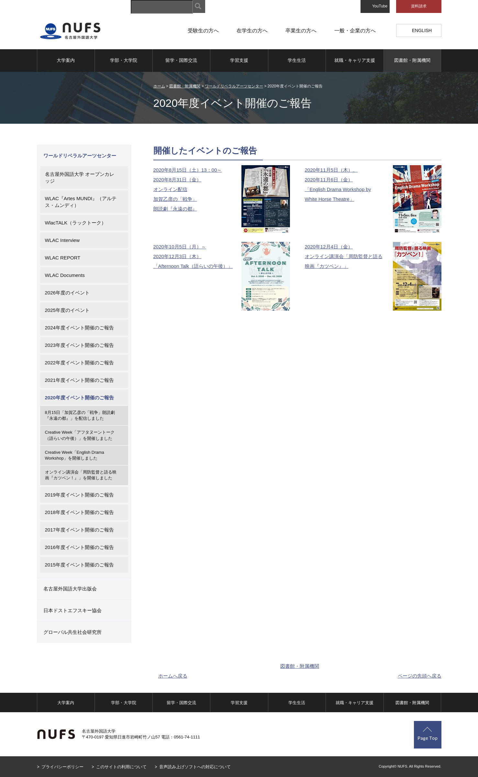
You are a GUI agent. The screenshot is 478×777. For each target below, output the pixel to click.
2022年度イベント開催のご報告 (79, 362)
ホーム (159, 86)
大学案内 (66, 60)
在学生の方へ (252, 30)
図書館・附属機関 (412, 60)
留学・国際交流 (181, 60)
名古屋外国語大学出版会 (70, 588)
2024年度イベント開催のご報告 (79, 327)
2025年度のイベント (67, 310)
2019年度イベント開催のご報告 (79, 494)
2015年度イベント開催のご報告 (79, 564)
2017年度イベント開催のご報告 (79, 529)
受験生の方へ (203, 30)
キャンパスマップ (267, 6)
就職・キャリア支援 (354, 60)
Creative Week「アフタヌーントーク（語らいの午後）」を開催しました (80, 435)
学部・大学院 (123, 60)
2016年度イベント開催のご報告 (79, 547)
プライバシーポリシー (62, 766)
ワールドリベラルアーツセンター (234, 86)
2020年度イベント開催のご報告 (79, 397)
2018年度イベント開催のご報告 (79, 512)
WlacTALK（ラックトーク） (75, 222)
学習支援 (239, 60)
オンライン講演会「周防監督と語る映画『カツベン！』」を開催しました (81, 475)
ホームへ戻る (172, 676)
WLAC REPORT (63, 257)
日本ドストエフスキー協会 (72, 610)
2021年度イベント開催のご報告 (79, 380)
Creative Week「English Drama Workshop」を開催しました (74, 455)
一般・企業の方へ (355, 30)
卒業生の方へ (301, 30)
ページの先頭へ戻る (419, 676)
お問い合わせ (342, 6)
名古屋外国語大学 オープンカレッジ (79, 177)
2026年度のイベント (67, 292)
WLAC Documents (65, 275)
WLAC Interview (62, 240)
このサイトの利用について (121, 766)
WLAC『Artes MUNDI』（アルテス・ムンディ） (81, 202)
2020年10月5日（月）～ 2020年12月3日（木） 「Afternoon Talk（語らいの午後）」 (193, 256)
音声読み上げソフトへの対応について (195, 766)
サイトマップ (229, 6)
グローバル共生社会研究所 (72, 632)
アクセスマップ (306, 6)
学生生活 (297, 60)
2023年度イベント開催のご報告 (79, 345)
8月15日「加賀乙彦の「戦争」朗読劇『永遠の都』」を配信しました (80, 415)
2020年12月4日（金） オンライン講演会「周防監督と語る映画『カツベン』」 (344, 256)
